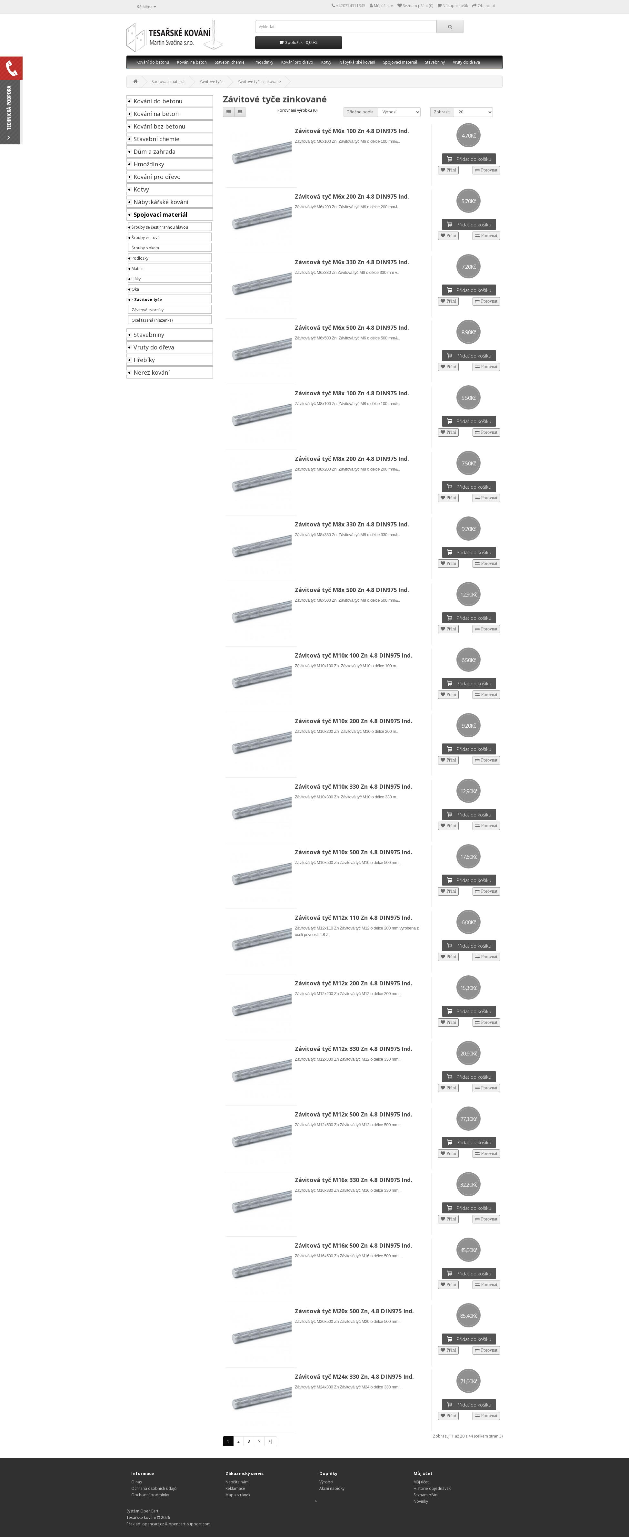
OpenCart (149, 1511)
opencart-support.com (190, 1524)
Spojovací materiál (400, 62)
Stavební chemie (230, 62)
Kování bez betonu (159, 126)
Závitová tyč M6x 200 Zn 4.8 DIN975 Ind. (352, 196)
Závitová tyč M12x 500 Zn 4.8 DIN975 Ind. (353, 1114)
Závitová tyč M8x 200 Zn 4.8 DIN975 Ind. (352, 458)
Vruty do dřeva (466, 62)
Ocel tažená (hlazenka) (152, 320)
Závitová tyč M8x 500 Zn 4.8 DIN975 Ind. (352, 590)
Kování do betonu (152, 62)
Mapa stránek (237, 1495)
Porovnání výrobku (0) (297, 110)
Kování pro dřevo (297, 62)
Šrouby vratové (146, 237)
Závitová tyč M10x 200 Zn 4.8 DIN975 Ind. (353, 721)
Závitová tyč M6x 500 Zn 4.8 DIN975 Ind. (352, 327)
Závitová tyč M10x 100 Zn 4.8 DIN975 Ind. (353, 655)
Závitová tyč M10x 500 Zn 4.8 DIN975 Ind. (353, 852)
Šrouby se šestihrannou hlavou (160, 227)
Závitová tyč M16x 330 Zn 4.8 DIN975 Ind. (353, 1180)
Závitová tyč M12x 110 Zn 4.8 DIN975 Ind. (353, 917)
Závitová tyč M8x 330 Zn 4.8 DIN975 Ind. (352, 524)
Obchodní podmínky (150, 1495)
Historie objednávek (432, 1488)
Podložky (140, 258)
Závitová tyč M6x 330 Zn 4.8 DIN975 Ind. (352, 262)
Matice (138, 268)
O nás (136, 1482)
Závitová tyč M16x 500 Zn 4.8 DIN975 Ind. (353, 1245)
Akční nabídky (331, 1488)
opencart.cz (153, 1524)
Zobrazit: (442, 112)
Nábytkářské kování (357, 62)
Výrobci (326, 1482)
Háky (136, 279)
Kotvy (326, 62)
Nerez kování (152, 372)
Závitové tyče (211, 81)
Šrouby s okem (145, 248)
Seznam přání (426, 1495)
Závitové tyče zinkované (259, 81)
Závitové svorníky (148, 310)
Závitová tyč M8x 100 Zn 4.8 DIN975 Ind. (352, 393)
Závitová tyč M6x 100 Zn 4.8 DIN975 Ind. (352, 131)
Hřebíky (144, 360)
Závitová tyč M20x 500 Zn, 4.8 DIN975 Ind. (354, 1311)
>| (270, 1441)
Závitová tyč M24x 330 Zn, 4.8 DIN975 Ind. (354, 1376)
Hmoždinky (263, 62)
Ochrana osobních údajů (153, 1488)
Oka (135, 289)
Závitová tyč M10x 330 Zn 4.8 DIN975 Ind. (353, 786)
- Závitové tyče (147, 299)
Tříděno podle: (360, 112)
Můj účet (421, 1482)
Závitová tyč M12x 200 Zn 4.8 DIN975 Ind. (353, 983)
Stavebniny (435, 62)
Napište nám (237, 1482)
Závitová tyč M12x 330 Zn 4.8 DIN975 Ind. (353, 1049)
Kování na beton (192, 62)
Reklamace (235, 1488)
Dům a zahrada (154, 151)
